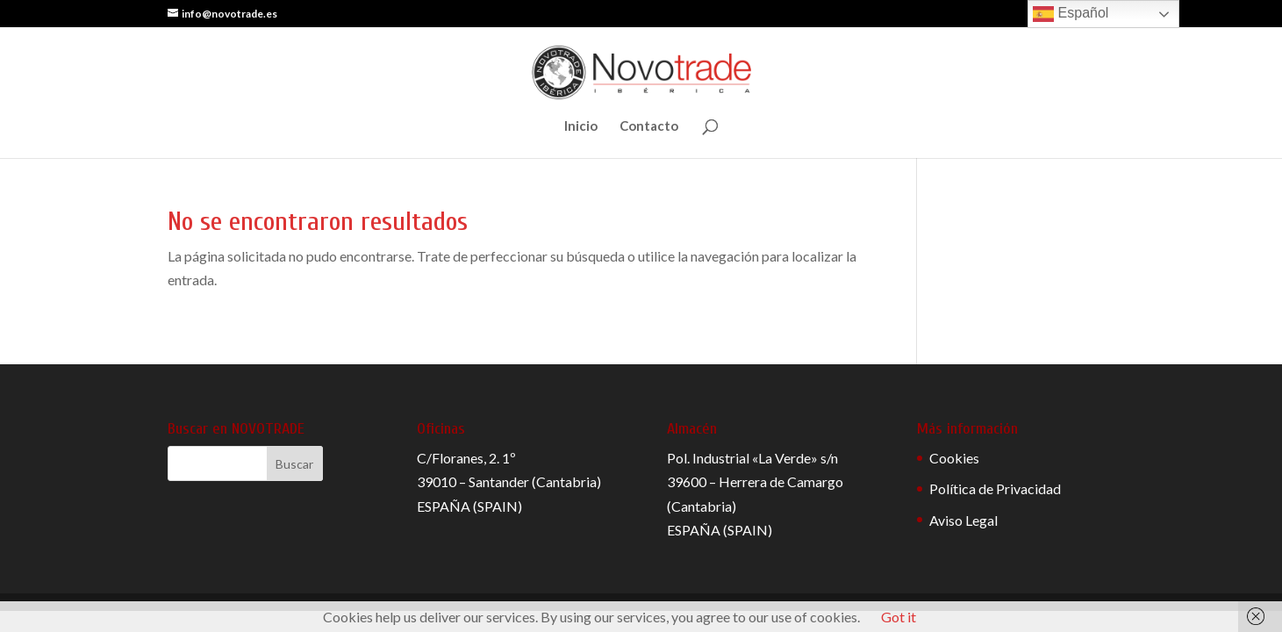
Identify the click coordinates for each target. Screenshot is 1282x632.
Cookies (954, 457)
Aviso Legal (963, 520)
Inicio (581, 126)
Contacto (649, 126)
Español (1070, 14)
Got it (898, 616)
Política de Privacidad (995, 488)
